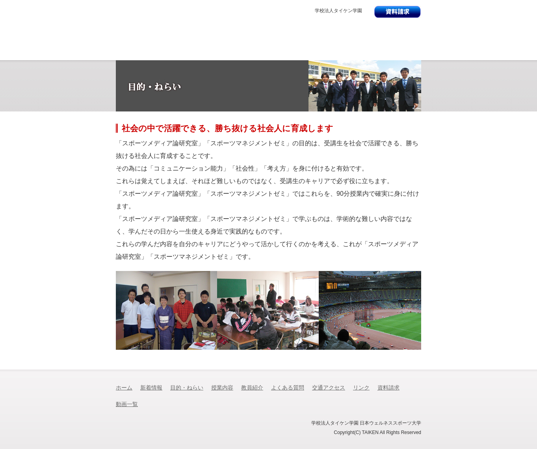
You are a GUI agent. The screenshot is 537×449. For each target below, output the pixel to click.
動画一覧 (127, 404)
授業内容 (241, 53)
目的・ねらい (189, 53)
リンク (361, 388)
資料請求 (388, 388)
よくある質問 (346, 53)
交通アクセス (397, 53)
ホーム (124, 388)
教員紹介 (292, 53)
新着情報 (139, 53)
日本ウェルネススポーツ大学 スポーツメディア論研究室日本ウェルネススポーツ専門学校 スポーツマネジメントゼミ (265, 34)
